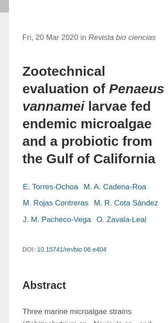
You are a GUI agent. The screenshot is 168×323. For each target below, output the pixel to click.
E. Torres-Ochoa (50, 187)
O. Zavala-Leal (121, 219)
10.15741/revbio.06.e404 (72, 249)
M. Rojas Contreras (55, 203)
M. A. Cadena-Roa (114, 187)
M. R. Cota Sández (126, 203)
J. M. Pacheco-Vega (57, 219)
